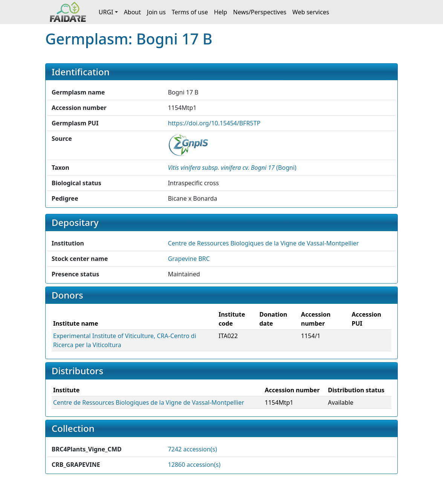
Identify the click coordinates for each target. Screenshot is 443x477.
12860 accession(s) (194, 464)
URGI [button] (106, 12)
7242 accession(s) (192, 449)
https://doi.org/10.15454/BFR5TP (214, 123)
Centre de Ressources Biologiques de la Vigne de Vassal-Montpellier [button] (263, 243)
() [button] (232, 167)
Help (220, 12)
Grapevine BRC (189, 259)
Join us (156, 12)
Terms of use (190, 12)
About (132, 12)
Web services (310, 12)
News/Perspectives (259, 12)
